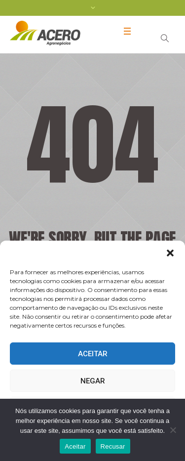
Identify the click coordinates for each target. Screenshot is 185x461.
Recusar (113, 446)
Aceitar (93, 353)
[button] (170, 253)
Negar (92, 381)
